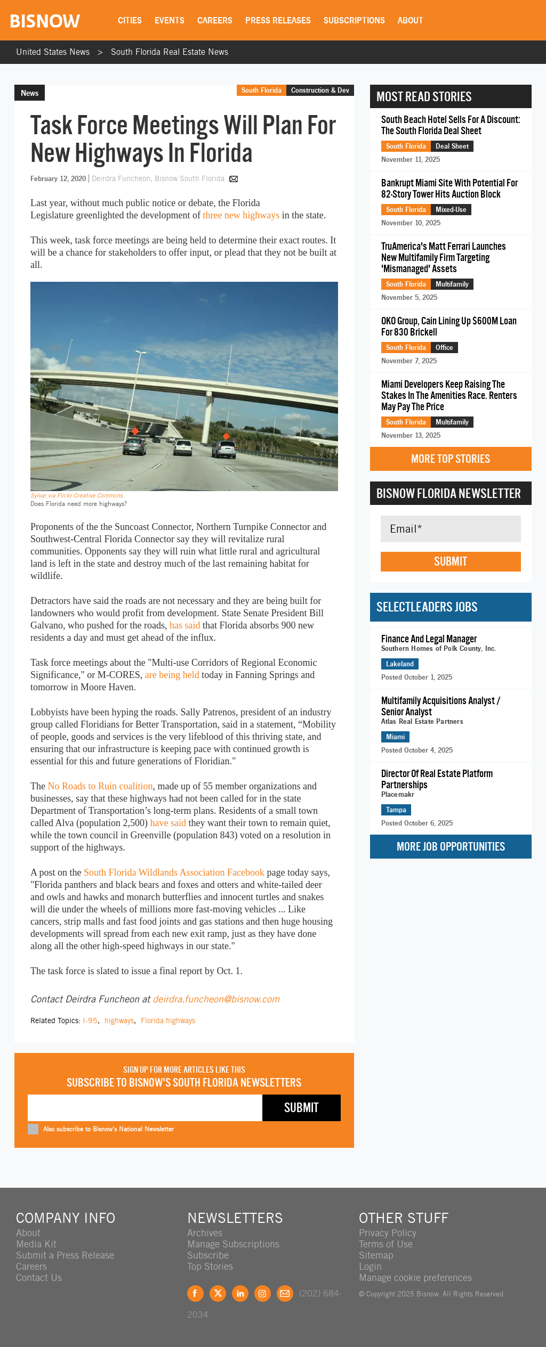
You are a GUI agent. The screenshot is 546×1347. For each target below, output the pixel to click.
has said (185, 625)
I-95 (90, 1020)
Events (169, 20)
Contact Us (39, 1277)
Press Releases (278, 20)
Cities (130, 20)
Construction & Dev (320, 90)
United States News (53, 52)
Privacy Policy (387, 1232)
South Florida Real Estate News (169, 52)
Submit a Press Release (65, 1255)
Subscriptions (354, 20)
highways (119, 1020)
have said (168, 823)
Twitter (218, 1293)
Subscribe (208, 1255)
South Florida (262, 90)
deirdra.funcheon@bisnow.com (215, 999)
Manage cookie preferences (415, 1277)
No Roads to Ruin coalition (99, 786)
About (410, 20)
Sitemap (376, 1255)
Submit (450, 561)
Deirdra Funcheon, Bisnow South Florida (159, 178)
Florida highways (168, 1020)
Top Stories (210, 1266)
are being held (172, 675)
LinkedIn (240, 1293)
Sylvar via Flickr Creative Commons (76, 495)
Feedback (285, 1293)
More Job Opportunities (451, 846)
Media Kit (36, 1244)
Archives (204, 1232)
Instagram (262, 1293)
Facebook (195, 1293)
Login (370, 1266)
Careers (214, 20)
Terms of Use (386, 1244)
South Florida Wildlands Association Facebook (175, 872)
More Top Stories (450, 459)
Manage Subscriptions (233, 1244)
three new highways (241, 215)
